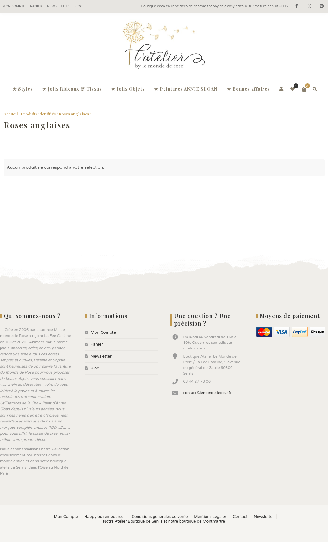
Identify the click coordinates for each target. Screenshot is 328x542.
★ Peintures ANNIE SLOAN (185, 89)
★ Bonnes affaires (248, 89)
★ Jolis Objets (128, 89)
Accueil (11, 113)
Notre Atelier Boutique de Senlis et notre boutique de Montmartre (164, 521)
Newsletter (58, 6)
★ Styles (23, 89)
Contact (240, 516)
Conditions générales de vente (160, 516)
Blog (78, 6)
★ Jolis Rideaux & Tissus (72, 89)
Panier (36, 6)
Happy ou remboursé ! (104, 516)
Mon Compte (14, 6)
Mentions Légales (210, 516)
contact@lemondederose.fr (207, 393)
